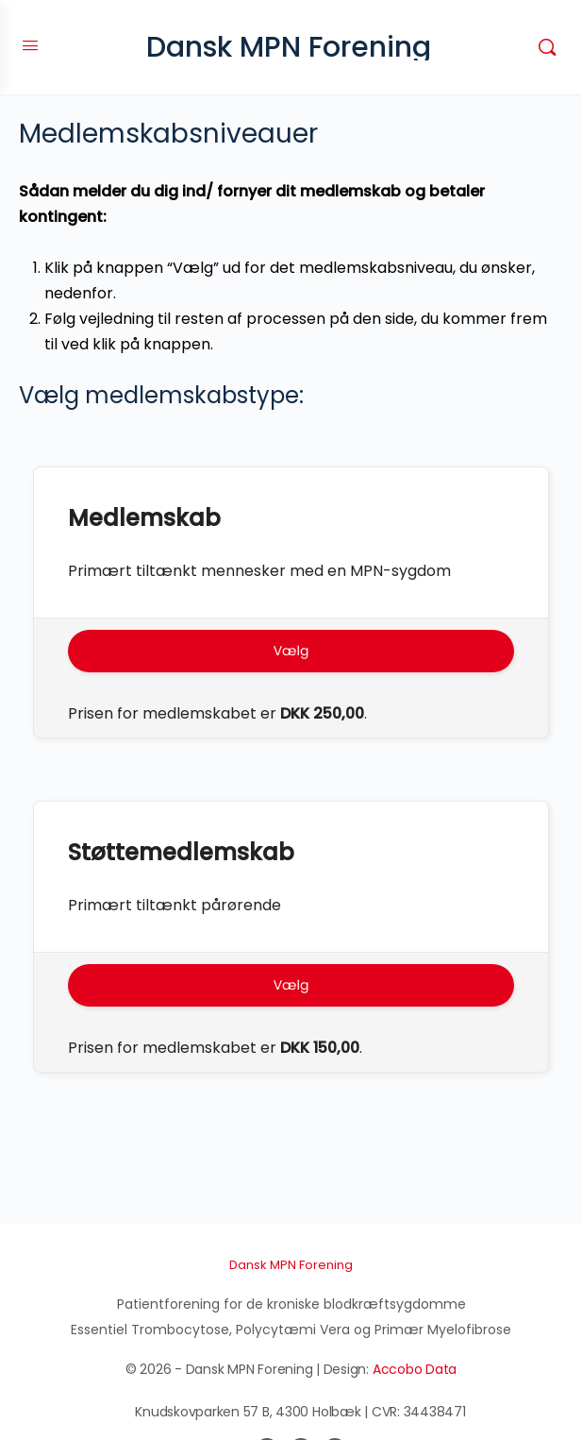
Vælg (291, 650)
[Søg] (547, 47)
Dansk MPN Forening (288, 47)
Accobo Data (415, 1369)
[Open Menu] (30, 45)
